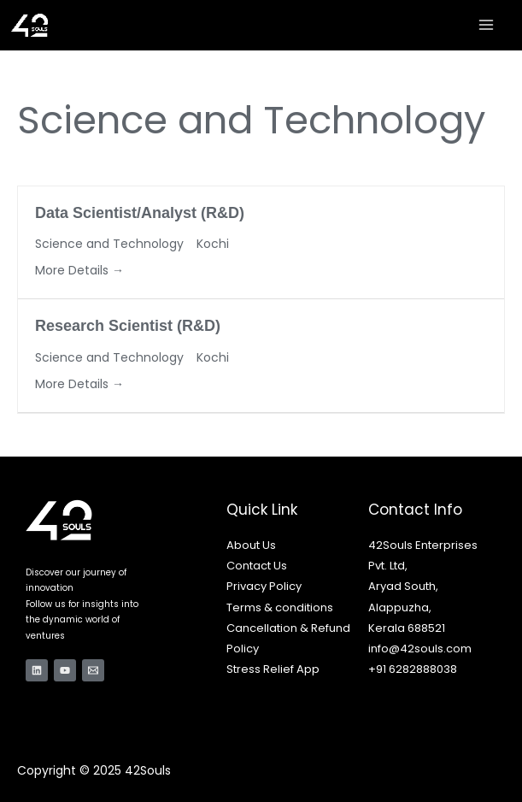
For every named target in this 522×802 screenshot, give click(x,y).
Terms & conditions (279, 607)
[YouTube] (65, 670)
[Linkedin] (37, 670)
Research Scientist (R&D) (127, 325)
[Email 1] (93, 670)
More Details (79, 270)
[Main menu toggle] (486, 25)
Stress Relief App (273, 669)
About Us (251, 545)
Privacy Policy (264, 586)
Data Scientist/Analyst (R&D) (139, 212)
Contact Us (256, 565)
